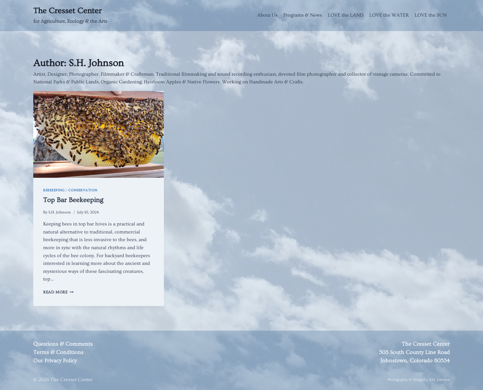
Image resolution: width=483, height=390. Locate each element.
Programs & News (302, 15)
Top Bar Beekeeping (73, 200)
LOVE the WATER (389, 15)
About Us (267, 15)
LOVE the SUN (431, 15)
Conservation (82, 190)
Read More (58, 292)
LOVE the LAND (345, 15)
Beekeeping (54, 190)
